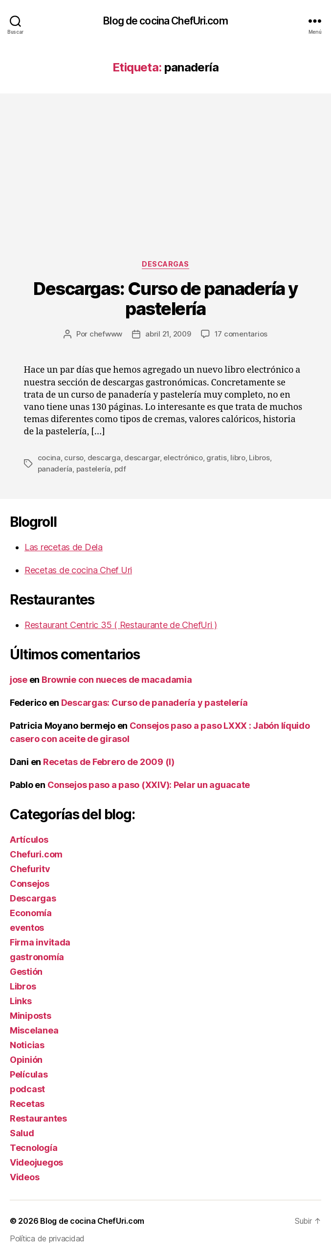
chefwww (105, 333)
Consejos (29, 883)
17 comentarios (241, 333)
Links (21, 1001)
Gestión (26, 972)
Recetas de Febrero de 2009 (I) (109, 762)
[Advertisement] (165, 186)
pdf (120, 468)
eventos (27, 927)
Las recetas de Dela (63, 547)
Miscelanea (34, 1030)
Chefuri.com (36, 854)
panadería (55, 468)
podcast (27, 1089)
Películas (29, 1074)
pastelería (93, 468)
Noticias (27, 1045)
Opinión (26, 1060)
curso (74, 457)
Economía (31, 913)
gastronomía (37, 957)
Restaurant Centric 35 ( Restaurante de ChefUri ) (120, 625)
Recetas (27, 1104)
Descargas (165, 264)
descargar (142, 457)
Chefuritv (30, 869)
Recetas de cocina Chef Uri (78, 570)
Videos (24, 1177)
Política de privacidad (47, 1238)
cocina (49, 457)
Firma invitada (40, 942)
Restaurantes (38, 1118)
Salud (22, 1133)
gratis (216, 457)
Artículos (29, 839)
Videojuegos (36, 1162)
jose (18, 679)
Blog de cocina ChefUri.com (165, 21)
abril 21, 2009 (168, 333)
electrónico (182, 457)
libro (237, 457)
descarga (104, 457)
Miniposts (30, 1016)
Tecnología (33, 1148)
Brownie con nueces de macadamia (117, 679)
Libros (259, 457)
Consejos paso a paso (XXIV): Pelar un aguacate (148, 785)
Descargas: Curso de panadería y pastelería (165, 298)
